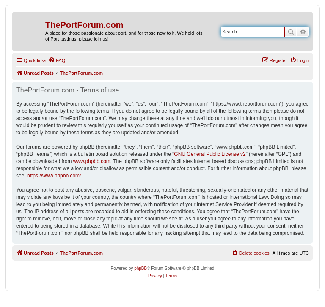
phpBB (140, 268)
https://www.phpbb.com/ (54, 176)
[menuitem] (56, 60)
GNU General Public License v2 (209, 154)
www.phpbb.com (91, 161)
